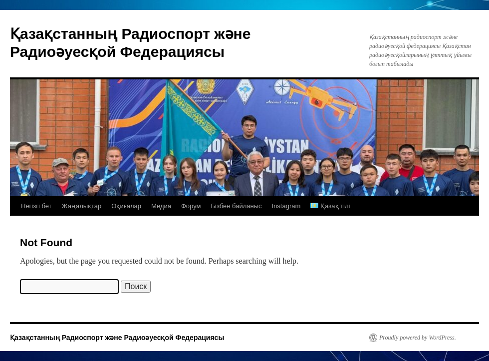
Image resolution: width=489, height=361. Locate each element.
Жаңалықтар (82, 206)
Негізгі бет (36, 206)
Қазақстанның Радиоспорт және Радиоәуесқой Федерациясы (117, 338)
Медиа (161, 206)
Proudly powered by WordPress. (417, 337)
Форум (191, 206)
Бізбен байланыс (236, 206)
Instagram (286, 206)
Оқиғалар (126, 206)
